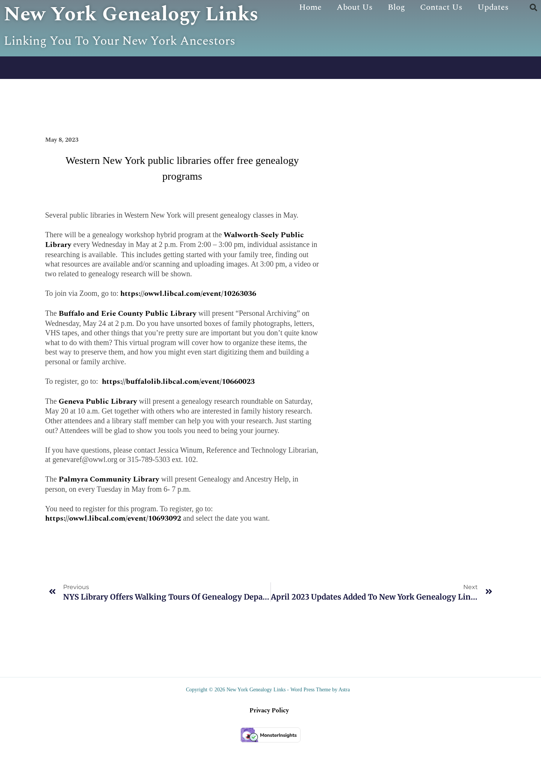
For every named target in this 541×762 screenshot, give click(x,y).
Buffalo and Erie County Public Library (127, 333)
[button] (533, 7)
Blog (396, 7)
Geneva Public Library (98, 421)
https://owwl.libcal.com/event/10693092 (113, 538)
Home (310, 7)
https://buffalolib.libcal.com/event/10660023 (177, 401)
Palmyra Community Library (109, 499)
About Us (355, 7)
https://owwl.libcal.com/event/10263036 (188, 313)
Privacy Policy (269, 730)
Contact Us (441, 7)
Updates (493, 7)
